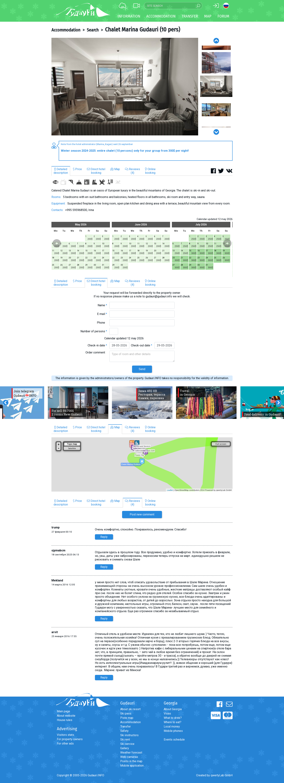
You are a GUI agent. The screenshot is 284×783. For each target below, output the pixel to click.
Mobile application (132, 765)
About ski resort (130, 709)
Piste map (126, 718)
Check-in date (97, 345)
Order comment (96, 352)
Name (102, 305)
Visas (167, 713)
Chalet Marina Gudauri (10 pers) (142, 29)
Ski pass (125, 713)
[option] (124, 86)
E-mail (102, 314)
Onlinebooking (150, 170)
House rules (64, 720)
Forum (223, 16)
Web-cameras (129, 757)
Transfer (125, 726)
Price (77, 169)
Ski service (127, 744)
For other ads (65, 743)
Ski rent (125, 739)
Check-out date (141, 345)
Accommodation (65, 30)
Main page (63, 711)
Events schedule (174, 739)
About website (66, 715)
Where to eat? (172, 722)
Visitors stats (65, 735)
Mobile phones (173, 731)
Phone (102, 322)
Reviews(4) (132, 170)
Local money (172, 726)
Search (93, 30)
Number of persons (93, 331)
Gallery (124, 748)
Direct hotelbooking (96, 170)
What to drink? (173, 718)
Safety (124, 731)
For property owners (70, 739)
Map (207, 16)
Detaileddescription (61, 170)
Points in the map (131, 761)
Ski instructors (129, 735)
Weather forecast (131, 752)
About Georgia (173, 709)
